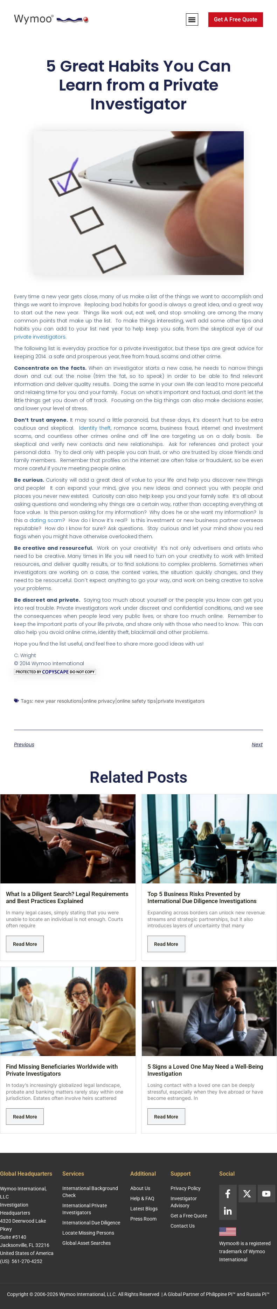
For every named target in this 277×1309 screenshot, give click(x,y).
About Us (140, 1188)
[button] (192, 19)
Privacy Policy (186, 1188)
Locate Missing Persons (88, 1233)
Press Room (143, 1219)
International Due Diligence (91, 1222)
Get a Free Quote (189, 1215)
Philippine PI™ (221, 1294)
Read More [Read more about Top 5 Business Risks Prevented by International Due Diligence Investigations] (166, 944)
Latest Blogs (144, 1208)
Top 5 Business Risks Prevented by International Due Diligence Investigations (202, 897)
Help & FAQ (142, 1198)
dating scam (45, 520)
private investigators (39, 336)
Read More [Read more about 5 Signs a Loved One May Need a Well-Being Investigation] (166, 1117)
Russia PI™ (258, 1294)
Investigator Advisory (184, 1202)
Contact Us (183, 1226)
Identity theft (95, 428)
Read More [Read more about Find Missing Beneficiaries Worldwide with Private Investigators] (25, 1117)
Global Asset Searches (86, 1243)
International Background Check (90, 1192)
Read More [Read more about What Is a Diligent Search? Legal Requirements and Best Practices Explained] (25, 944)
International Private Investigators (84, 1209)
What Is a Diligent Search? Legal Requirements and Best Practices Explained (67, 897)
